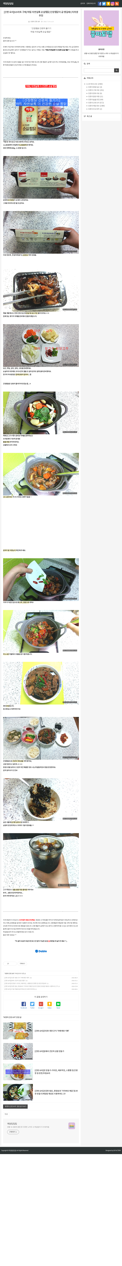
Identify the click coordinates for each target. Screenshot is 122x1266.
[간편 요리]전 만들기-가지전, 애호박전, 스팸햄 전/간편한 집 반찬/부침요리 (25, 1095)
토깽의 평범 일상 (95, 87)
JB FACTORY (117, 1262)
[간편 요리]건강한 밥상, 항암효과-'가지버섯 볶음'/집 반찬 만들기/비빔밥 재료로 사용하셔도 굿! (31, 1098)
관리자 (82, 4)
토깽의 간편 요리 (35, 21)
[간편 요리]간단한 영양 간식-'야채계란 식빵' (16, 1090)
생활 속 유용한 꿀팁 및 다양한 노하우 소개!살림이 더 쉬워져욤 (28, 1239)
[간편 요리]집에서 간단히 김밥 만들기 (14, 1092)
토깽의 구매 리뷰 (96, 90)
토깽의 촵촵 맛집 (95, 100)
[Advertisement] (41, 396)
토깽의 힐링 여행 (95, 97)
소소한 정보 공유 (94, 84)
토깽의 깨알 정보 (96, 106)
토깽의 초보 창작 (95, 109)
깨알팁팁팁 (8, 3)
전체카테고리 (91, 4)
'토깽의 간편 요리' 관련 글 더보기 (15, 1218)
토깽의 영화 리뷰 (95, 93)
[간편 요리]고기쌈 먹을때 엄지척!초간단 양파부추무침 (19, 1101)
